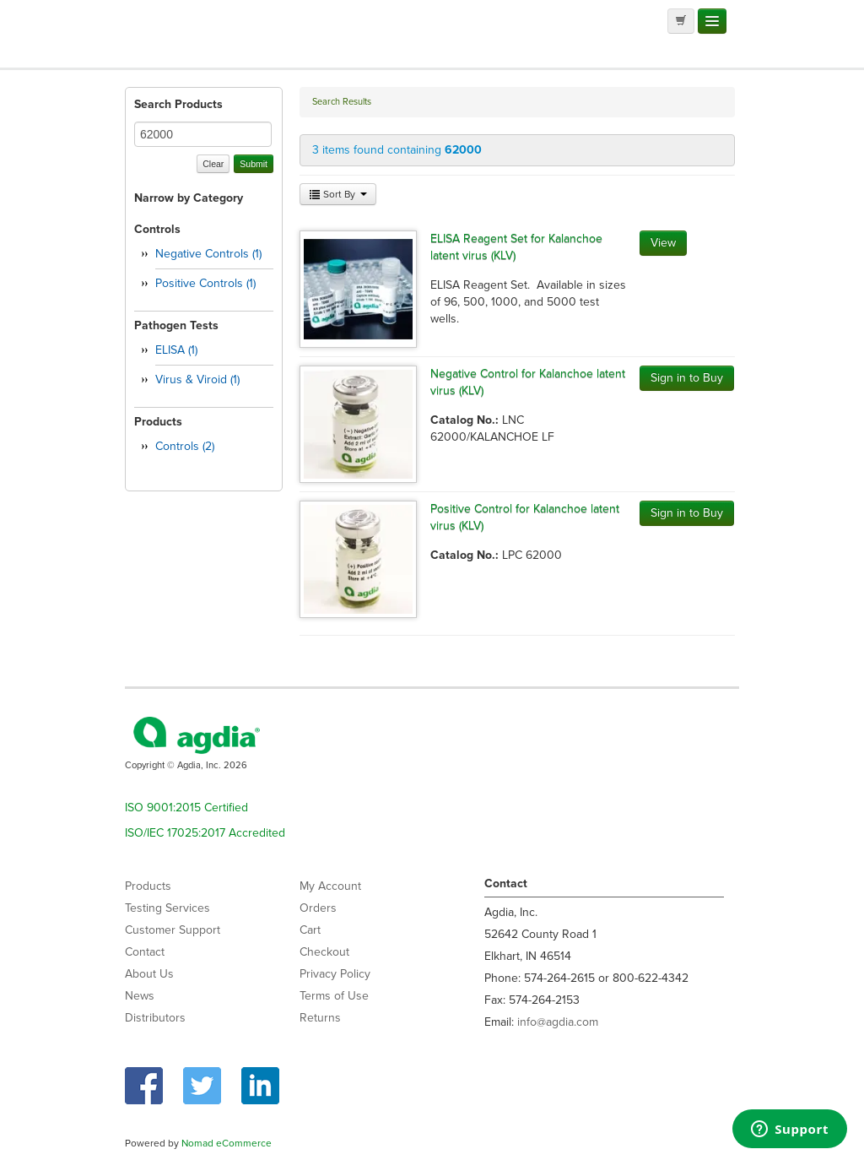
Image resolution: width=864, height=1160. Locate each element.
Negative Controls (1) (208, 254)
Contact (145, 952)
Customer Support (172, 930)
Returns (320, 1018)
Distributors (155, 1018)
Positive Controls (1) (205, 283)
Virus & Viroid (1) (197, 379)
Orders (318, 908)
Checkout (324, 952)
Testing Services (167, 908)
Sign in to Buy (687, 378)
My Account (330, 886)
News (139, 996)
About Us (149, 974)
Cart (310, 930)
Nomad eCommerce (226, 1143)
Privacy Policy (335, 974)
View (663, 243)
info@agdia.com (557, 1022)
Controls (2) (184, 446)
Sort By (338, 194)
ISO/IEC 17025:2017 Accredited (205, 833)
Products (148, 886)
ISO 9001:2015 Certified (186, 807)
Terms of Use (334, 996)
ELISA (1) (176, 350)
